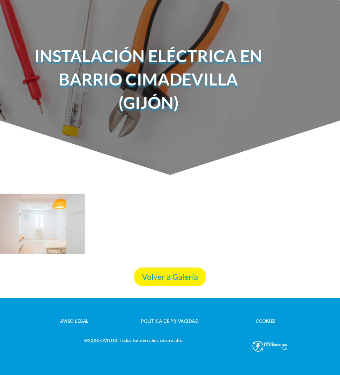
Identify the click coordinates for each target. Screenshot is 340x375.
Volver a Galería (170, 276)
